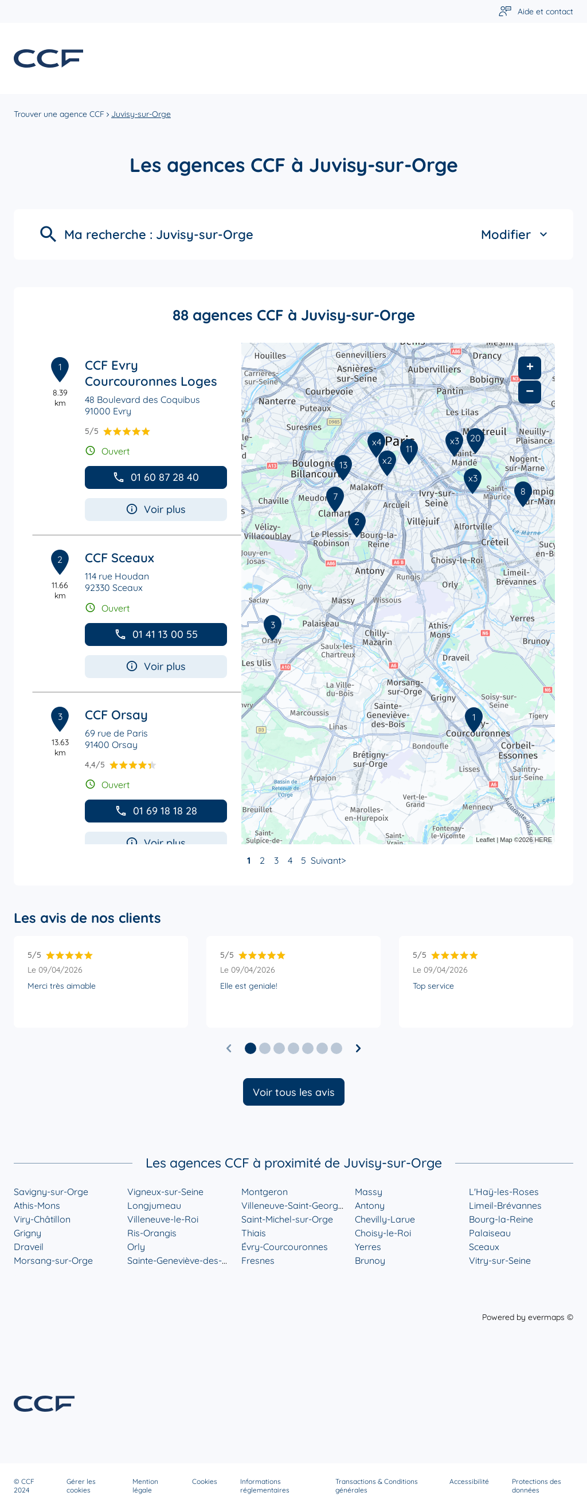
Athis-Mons (37, 1205)
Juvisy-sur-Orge (141, 114)
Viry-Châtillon (42, 1219)
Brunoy (370, 1260)
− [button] (530, 391)
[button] (250, 1048)
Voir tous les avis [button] (294, 1092)
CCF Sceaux (119, 558)
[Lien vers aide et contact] (535, 12)
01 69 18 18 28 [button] (156, 810)
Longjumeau (154, 1205)
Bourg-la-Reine (501, 1219)
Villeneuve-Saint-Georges (294, 1205)
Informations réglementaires (264, 1485)
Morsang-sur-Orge (53, 1260)
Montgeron (264, 1191)
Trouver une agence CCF (59, 114)
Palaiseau (490, 1233)
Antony (370, 1205)
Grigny (27, 1233)
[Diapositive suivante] (358, 1048)
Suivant (326, 860)
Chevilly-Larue (385, 1219)
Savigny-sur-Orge (51, 1191)
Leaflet (485, 839)
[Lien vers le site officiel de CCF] (48, 58)
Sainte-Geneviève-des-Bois (183, 1260)
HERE (543, 839)
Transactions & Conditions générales (376, 1485)
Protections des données (536, 1485)
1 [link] (249, 860)
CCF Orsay (116, 715)
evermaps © (550, 1317)
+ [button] (530, 368)
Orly (136, 1246)
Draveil (29, 1246)
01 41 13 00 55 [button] (156, 634)
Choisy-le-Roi (383, 1233)
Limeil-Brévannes (505, 1205)
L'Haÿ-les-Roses (504, 1191)
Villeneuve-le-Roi (162, 1219)
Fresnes (258, 1260)
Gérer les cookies (81, 1485)
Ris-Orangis (152, 1233)
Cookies (204, 1481)
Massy (368, 1191)
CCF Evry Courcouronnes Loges (151, 373)
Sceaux (484, 1246)
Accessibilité (469, 1481)
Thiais (253, 1233)
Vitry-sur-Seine (500, 1260)
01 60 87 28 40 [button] (155, 477)
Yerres (368, 1246)
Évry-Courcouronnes (284, 1246)
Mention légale (145, 1485)
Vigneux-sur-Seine (165, 1191)
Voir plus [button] (156, 509)
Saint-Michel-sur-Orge (287, 1219)
